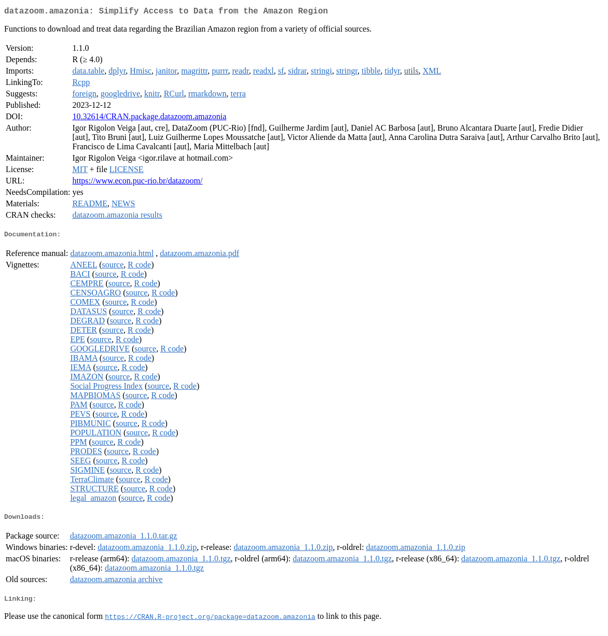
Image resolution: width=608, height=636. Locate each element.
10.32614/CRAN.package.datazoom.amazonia (149, 118)
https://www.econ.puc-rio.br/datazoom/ (137, 182)
